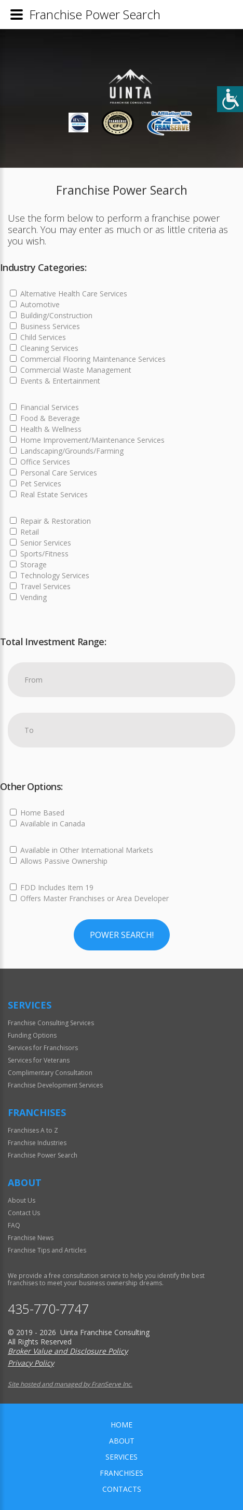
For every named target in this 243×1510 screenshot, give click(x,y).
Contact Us (24, 1212)
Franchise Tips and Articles (47, 1250)
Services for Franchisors (43, 1047)
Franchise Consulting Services (51, 1022)
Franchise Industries (37, 1142)
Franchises (121, 1473)
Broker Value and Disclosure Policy (68, 1351)
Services (121, 1457)
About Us (21, 1200)
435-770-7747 (48, 1308)
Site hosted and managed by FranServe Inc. (70, 1384)
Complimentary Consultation (50, 1072)
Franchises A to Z (33, 1130)
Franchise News (30, 1237)
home (121, 1425)
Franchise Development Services (55, 1085)
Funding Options (32, 1035)
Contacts (121, 1489)
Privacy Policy (31, 1363)
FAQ (14, 1225)
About (121, 1441)
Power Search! (122, 935)
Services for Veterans (39, 1060)
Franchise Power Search (42, 1155)
